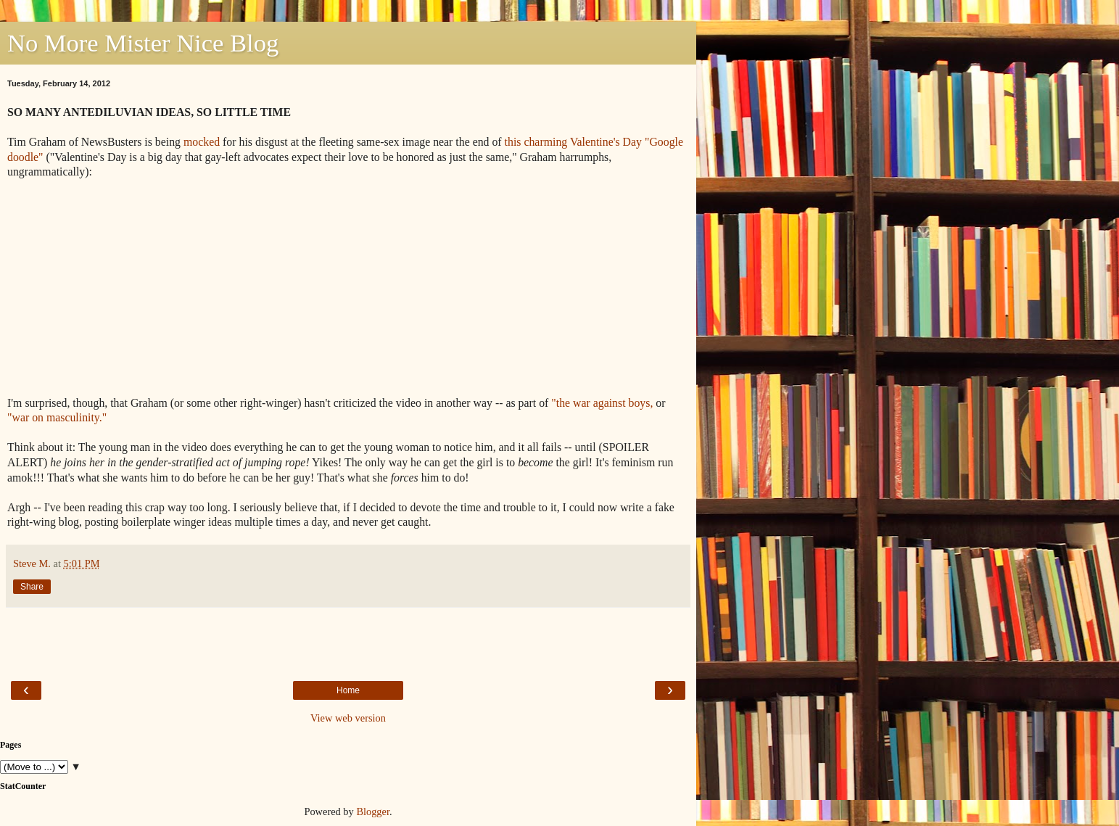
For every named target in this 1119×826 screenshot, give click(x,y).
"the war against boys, (602, 403)
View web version (348, 718)
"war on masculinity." (57, 417)
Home (348, 690)
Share (32, 587)
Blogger (372, 811)
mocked (201, 142)
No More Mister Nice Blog (142, 43)
